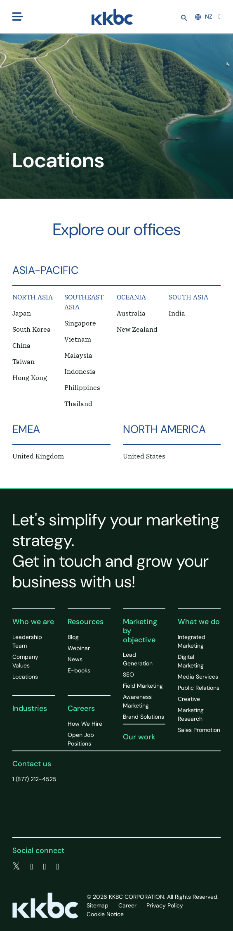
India (177, 313)
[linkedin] (44, 866)
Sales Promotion (199, 730)
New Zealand (137, 329)
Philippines (82, 387)
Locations (25, 676)
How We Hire (85, 723)
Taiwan (23, 361)
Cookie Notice (105, 914)
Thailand (78, 403)
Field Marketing (143, 685)
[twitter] (16, 866)
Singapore (80, 323)
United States (144, 456)
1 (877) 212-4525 (34, 779)
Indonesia (80, 371)
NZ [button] (203, 16)
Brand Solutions (143, 716)
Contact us (31, 764)
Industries (29, 708)
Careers (81, 708)
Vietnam (77, 339)
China (21, 345)
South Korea (31, 329)
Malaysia (78, 355)
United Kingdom (38, 456)
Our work (139, 737)
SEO (128, 674)
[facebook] (31, 866)
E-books (79, 670)
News (75, 659)
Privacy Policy (164, 905)
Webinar (79, 648)
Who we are (33, 622)
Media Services (198, 676)
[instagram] (57, 866)
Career (127, 905)
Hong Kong (29, 377)
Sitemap (97, 905)
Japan (21, 313)
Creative (189, 699)
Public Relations (198, 687)
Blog (73, 637)
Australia (131, 313)
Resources (86, 622)
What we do (199, 622)
